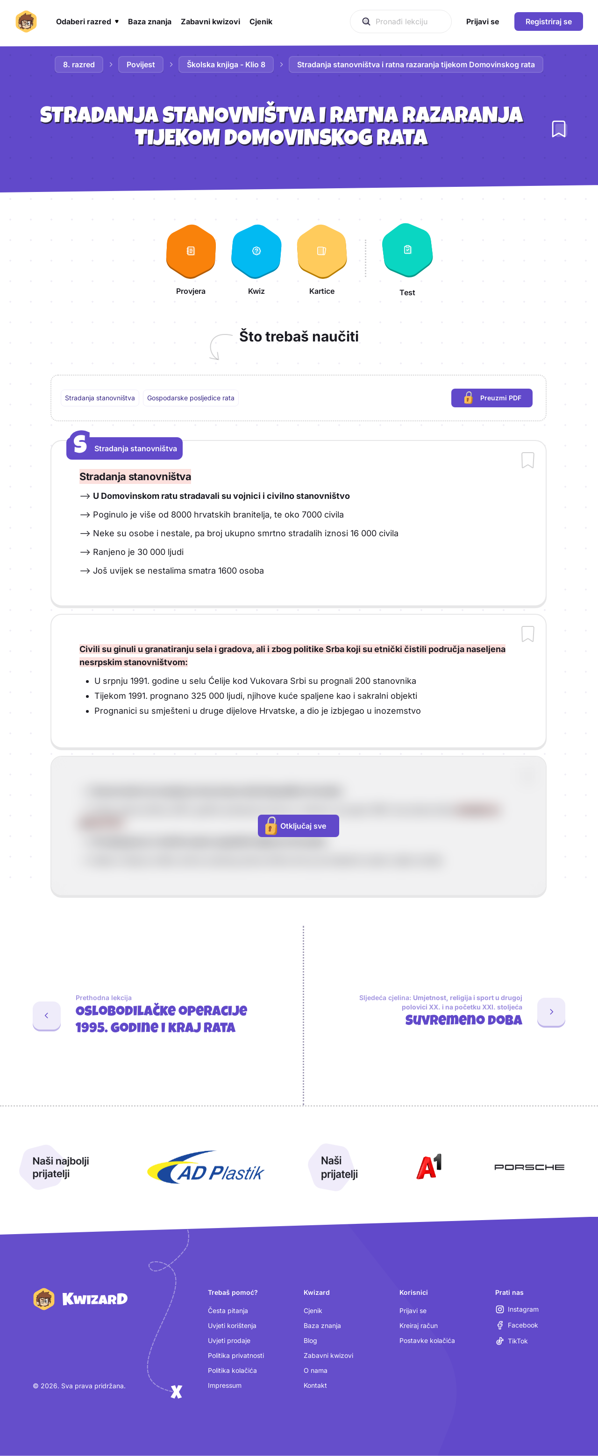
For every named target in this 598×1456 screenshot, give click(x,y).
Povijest (141, 64)
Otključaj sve (295, 826)
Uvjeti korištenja (232, 1325)
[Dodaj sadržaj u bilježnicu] (528, 461)
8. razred (79, 64)
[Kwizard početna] (26, 21)
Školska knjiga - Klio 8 (226, 64)
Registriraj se (549, 21)
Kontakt (315, 1385)
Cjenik (313, 1310)
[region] (298, 398)
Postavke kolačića (427, 1340)
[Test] (407, 258)
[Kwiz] (256, 258)
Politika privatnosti (236, 1355)
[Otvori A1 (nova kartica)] (427, 1167)
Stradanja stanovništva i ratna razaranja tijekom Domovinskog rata (416, 64)
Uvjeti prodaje (229, 1340)
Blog (310, 1340)
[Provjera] (191, 258)
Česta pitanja (228, 1310)
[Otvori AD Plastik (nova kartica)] (206, 1167)
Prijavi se (413, 1310)
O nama (315, 1370)
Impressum (225, 1385)
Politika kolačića (232, 1370)
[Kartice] (322, 258)
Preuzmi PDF (498, 399)
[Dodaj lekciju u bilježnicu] (558, 129)
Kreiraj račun (418, 1325)
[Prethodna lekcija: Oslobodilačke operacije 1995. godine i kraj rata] (148, 1015)
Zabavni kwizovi (328, 1355)
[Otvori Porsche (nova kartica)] (529, 1167)
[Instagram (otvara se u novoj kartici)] (517, 1309)
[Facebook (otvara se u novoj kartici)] (517, 1325)
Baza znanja (322, 1325)
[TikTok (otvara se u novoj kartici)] (511, 1341)
